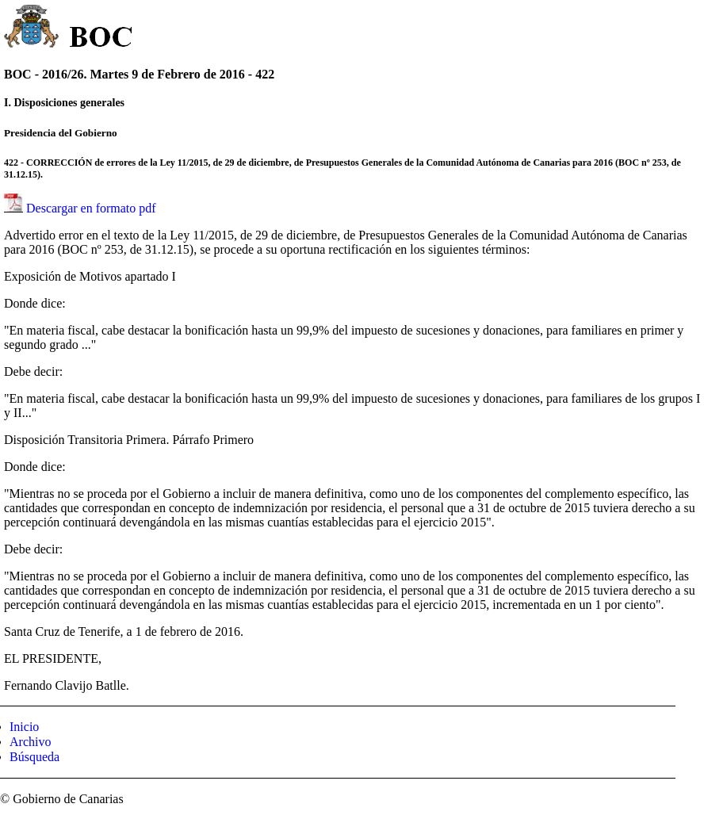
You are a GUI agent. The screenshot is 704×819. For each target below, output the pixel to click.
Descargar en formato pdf (91, 208)
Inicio (24, 726)
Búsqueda (34, 757)
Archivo (30, 741)
